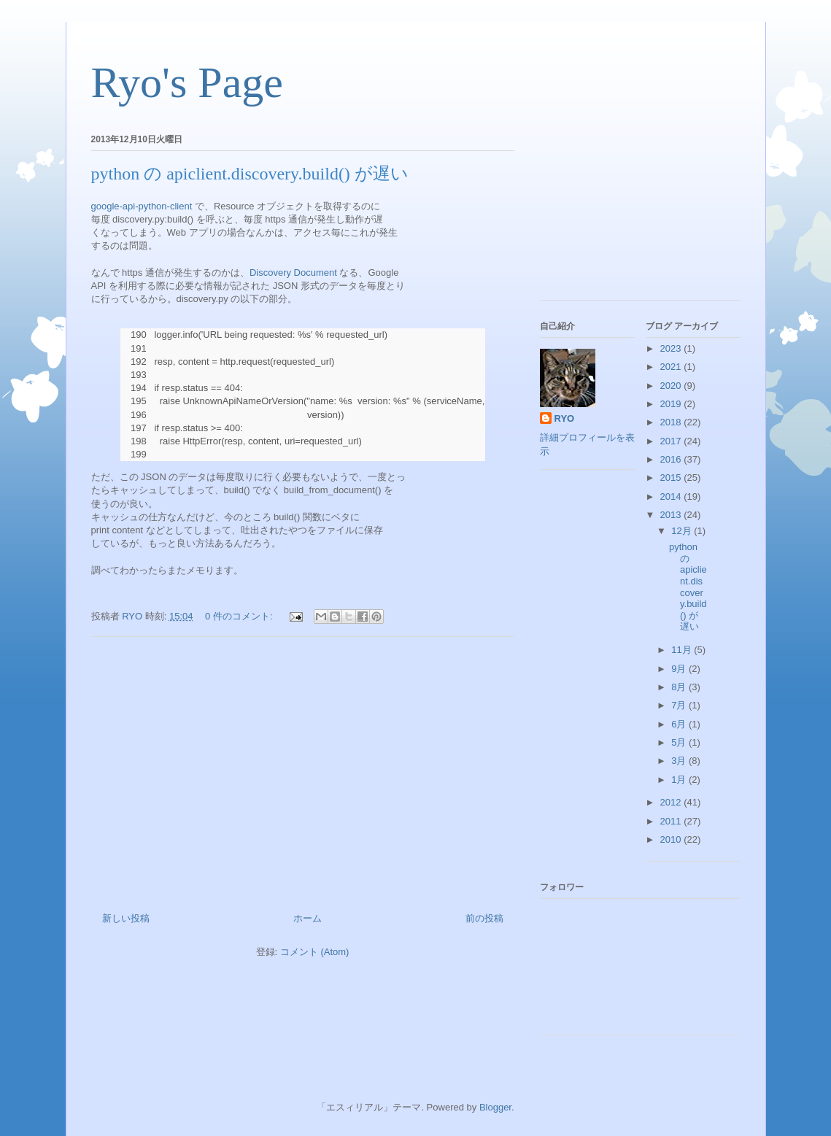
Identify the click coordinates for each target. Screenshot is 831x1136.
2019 (672, 403)
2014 (672, 496)
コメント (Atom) (314, 951)
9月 (680, 668)
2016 (672, 459)
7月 (680, 705)
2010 (672, 839)
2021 (672, 366)
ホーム (307, 918)
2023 (672, 348)
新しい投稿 (126, 918)
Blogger (495, 1107)
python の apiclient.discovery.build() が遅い (250, 173)
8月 (680, 686)
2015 (672, 477)
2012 (672, 802)
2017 (672, 441)
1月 (680, 779)
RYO (564, 418)
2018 (672, 422)
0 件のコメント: (240, 616)
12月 (682, 530)
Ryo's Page (187, 82)
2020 (672, 385)
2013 (672, 514)
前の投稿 (484, 918)
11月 (682, 649)
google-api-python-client (142, 206)
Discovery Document (293, 272)
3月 (680, 760)
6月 (680, 724)
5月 (680, 742)
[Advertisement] (302, 769)
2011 (672, 821)
